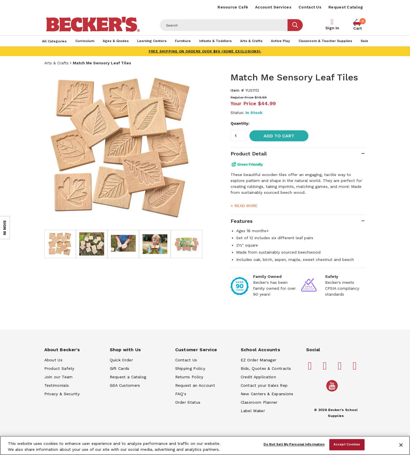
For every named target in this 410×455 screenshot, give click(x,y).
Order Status (188, 402)
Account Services (273, 7)
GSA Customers (125, 385)
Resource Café (233, 7)
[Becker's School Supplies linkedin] (355, 368)
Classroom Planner (259, 402)
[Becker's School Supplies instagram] (340, 368)
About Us (53, 360)
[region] (205, 445)
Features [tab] (242, 221)
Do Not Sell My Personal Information (294, 445)
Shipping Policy (190, 368)
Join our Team (58, 377)
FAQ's (181, 394)
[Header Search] (224, 25)
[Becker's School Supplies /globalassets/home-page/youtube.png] (333, 391)
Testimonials (56, 385)
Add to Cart (279, 136)
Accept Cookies (347, 445)
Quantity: (240, 123)
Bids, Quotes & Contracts (266, 368)
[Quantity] (238, 135)
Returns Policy (189, 377)
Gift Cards (120, 368)
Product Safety (59, 368)
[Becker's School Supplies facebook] (310, 368)
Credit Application (258, 377)
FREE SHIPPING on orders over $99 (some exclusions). (205, 51)
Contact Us (310, 7)
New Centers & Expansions (267, 394)
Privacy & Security (62, 394)
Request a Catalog (128, 377)
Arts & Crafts (56, 63)
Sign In (332, 28)
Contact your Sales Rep (264, 385)
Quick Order (121, 360)
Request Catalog (345, 7)
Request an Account (195, 385)
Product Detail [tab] (249, 154)
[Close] (401, 445)
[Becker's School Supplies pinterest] (325, 368)
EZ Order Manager (259, 360)
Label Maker (253, 410)
